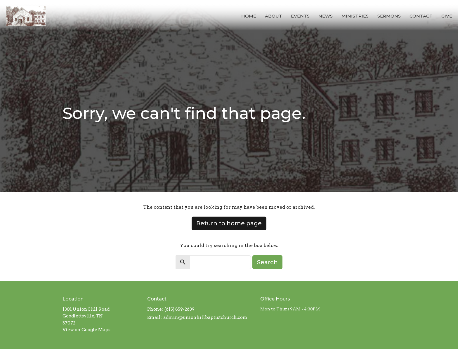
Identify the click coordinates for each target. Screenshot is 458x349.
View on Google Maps (86, 329)
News (325, 16)
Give (446, 16)
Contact (421, 16)
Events (300, 16)
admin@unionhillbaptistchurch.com (205, 317)
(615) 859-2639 (179, 309)
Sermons (389, 16)
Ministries (355, 16)
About (273, 16)
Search (267, 262)
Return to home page (229, 223)
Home (248, 16)
